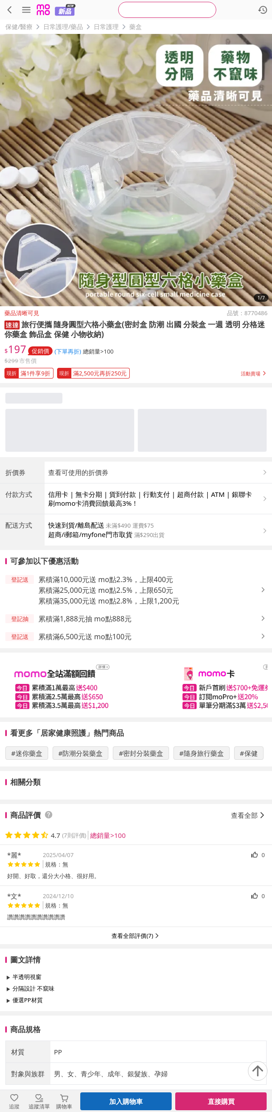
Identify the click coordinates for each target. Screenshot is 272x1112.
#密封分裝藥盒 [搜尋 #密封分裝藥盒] (141, 753)
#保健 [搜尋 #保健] (249, 753)
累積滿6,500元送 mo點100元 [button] (85, 636)
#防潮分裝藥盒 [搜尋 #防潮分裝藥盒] (80, 753)
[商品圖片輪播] (136, 170)
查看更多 (136, 1020)
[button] (12, 324)
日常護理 (106, 26)
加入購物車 (126, 1101)
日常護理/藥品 (63, 26)
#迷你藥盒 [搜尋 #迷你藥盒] (26, 753)
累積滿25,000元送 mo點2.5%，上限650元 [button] (105, 590)
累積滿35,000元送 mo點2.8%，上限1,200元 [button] (108, 601)
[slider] (136, 685)
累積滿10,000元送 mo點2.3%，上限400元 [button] (105, 579)
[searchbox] (167, 10)
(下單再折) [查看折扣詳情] (67, 351)
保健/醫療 (19, 26)
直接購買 (221, 1101)
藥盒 (135, 26)
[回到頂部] (258, 1071)
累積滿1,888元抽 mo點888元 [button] (85, 619)
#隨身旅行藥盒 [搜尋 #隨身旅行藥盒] (201, 753)
